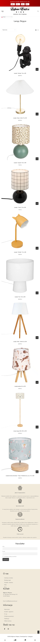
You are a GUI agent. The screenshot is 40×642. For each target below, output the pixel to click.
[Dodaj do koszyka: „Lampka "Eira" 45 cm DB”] (37, 293)
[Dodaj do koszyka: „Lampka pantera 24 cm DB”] (37, 382)
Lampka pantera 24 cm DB (20, 386)
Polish (3, 16)
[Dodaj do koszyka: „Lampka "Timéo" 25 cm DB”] (37, 203)
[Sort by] (8, 29)
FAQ (5, 585)
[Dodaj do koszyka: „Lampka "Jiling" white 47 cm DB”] (37, 114)
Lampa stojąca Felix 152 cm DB (20, 431)
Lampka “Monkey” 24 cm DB (20, 73)
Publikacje (6, 618)
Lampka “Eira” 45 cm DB (20, 297)
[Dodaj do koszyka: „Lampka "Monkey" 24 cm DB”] (37, 69)
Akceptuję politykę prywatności (10, 556)
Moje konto (7, 609)
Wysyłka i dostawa (8, 582)
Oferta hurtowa (7, 621)
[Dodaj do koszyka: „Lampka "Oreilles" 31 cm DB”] (37, 248)
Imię (3, 546)
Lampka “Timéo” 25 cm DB (20, 207)
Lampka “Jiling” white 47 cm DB (20, 118)
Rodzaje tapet (7, 580)
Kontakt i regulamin (8, 611)
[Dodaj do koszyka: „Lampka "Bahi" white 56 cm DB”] (37, 337)
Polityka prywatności (9, 616)
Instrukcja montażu (8, 578)
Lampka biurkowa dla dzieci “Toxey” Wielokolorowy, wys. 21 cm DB (20, 475)
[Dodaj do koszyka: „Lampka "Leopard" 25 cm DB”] (37, 158)
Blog (5, 587)
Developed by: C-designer (26, 636)
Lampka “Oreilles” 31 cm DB (20, 252)
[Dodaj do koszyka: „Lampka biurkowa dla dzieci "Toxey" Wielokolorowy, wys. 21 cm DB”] (37, 471)
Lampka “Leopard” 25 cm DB (20, 162)
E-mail (4, 551)
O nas (5, 614)
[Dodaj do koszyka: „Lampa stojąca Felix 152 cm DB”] (37, 427)
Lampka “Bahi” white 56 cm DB (20, 341)
